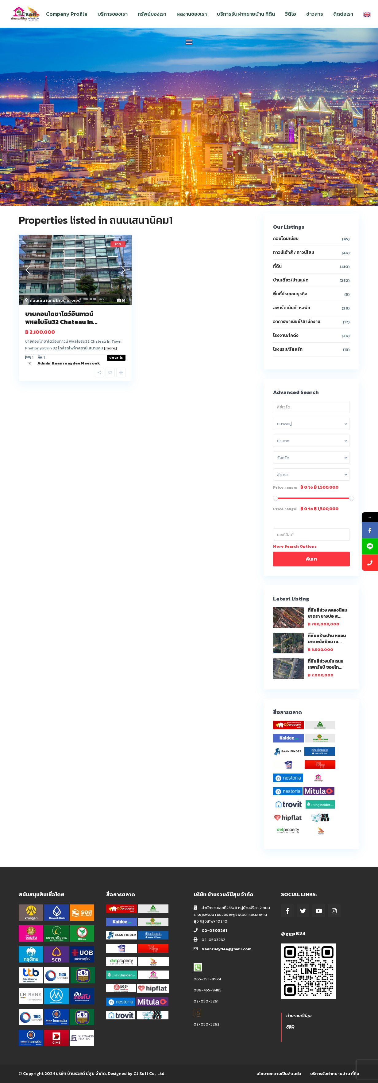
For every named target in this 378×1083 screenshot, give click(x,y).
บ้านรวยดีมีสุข (298, 1016)
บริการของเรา (113, 14)
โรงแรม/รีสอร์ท (288, 349)
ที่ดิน (277, 266)
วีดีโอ (290, 14)
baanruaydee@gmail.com (226, 949)
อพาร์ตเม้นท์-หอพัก (291, 308)
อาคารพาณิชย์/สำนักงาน (296, 321)
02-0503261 (214, 930)
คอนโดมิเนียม (286, 238)
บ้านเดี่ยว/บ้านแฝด (291, 280)
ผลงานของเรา (191, 14)
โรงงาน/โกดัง (286, 335)
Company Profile (66, 14)
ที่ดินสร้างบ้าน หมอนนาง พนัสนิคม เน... (327, 638)
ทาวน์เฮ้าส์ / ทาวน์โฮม (293, 252)
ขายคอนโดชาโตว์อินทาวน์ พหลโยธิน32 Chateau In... (61, 317)
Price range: (285, 487)
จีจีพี (290, 1027)
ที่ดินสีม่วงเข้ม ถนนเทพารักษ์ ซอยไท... (325, 664)
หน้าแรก (27, 14)
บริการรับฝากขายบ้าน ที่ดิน (246, 14)
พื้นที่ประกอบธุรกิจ (290, 294)
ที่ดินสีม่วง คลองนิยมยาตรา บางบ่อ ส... (327, 613)
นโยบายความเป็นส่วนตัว (278, 1074)
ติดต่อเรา (343, 14)
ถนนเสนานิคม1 (43, 300)
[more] (110, 348)
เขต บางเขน (70, 300)
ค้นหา (311, 558)
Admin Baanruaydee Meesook (68, 363)
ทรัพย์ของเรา (152, 14)
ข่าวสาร (314, 14)
